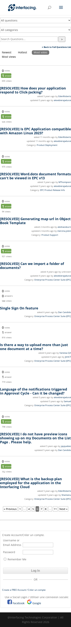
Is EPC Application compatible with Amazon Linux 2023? (35, 131)
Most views (9, 57)
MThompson (65, 182)
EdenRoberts (64, 96)
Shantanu (66, 494)
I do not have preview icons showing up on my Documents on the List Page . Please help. (35, 438)
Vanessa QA (65, 352)
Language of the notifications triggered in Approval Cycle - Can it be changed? (33, 391)
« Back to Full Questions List (56, 47)
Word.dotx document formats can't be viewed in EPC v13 (35, 176)
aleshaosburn (64, 226)
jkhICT (68, 356)
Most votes (40, 52)
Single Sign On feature (19, 308)
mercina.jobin (64, 230)
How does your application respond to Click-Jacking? (33, 90)
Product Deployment (47, 145)
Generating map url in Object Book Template (35, 221)
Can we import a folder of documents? (32, 265)
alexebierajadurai (62, 100)
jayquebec (66, 446)
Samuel (67, 401)
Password (9, 552)
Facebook (18, 603)
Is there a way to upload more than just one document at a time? (34, 346)
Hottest (22, 52)
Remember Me (15, 559)
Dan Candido (64, 312)
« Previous (10, 509)
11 (55, 509)
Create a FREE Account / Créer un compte (24, 589)
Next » (63, 509)
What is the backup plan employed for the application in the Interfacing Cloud (31, 483)
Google (36, 603)
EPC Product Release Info (52, 190)
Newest (6, 52)
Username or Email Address (12, 542)
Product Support (49, 234)
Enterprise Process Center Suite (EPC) (52, 279)
